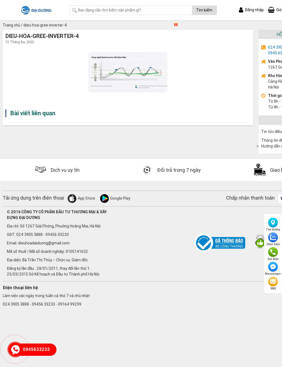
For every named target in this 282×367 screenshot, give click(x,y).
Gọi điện (273, 254)
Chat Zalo (273, 239)
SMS (273, 283)
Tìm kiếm (204, 10)
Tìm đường (273, 224)
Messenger (273, 269)
